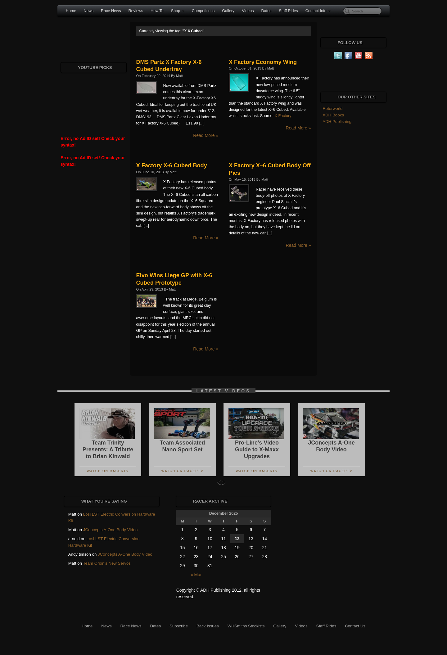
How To (157, 11)
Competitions (203, 11)
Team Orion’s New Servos (107, 563)
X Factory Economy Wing (263, 62)
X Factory (283, 116)
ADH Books (333, 115)
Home (71, 11)
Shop (177, 11)
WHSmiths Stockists (246, 626)
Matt (179, 76)
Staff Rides (288, 11)
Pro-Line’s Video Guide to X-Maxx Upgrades (257, 449)
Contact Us (355, 626)
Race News (111, 11)
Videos (248, 11)
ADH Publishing (337, 121)
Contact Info (318, 11)
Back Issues (207, 626)
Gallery (228, 11)
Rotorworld (332, 108)
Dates (266, 11)
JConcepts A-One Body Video (110, 529)
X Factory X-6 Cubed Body (171, 165)
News (89, 11)
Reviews (135, 11)
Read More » (205, 135)
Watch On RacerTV (108, 471)
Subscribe (178, 626)
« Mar (196, 574)
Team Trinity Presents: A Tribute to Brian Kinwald (108, 449)
